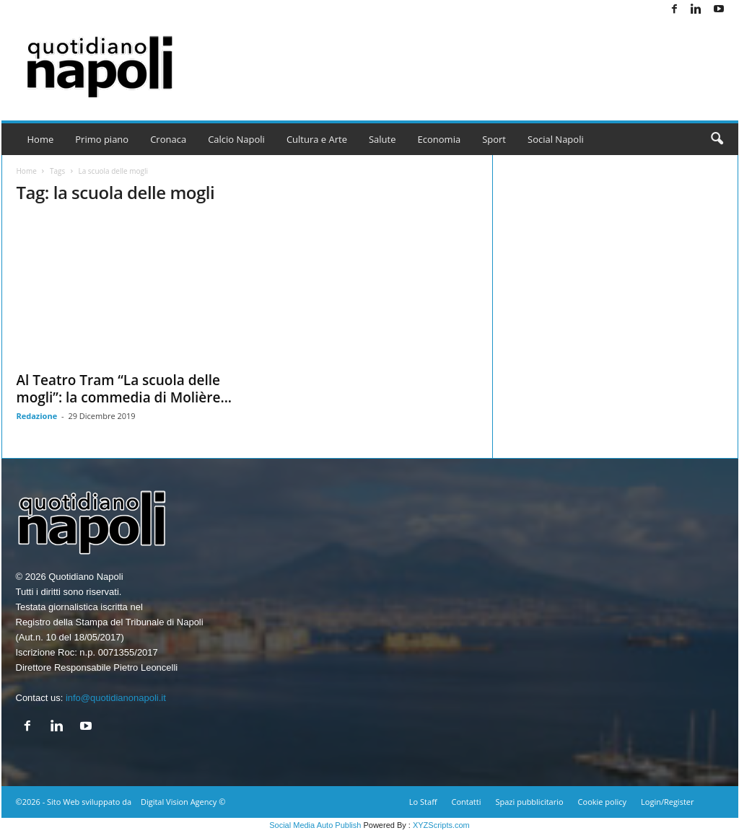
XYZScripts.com (441, 825)
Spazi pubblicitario (529, 801)
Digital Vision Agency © (183, 801)
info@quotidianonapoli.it (116, 697)
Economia (439, 139)
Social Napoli (556, 139)
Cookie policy (602, 801)
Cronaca (168, 139)
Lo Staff (423, 801)
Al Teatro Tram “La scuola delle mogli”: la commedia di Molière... (124, 389)
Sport (494, 139)
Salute (382, 139)
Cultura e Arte (317, 139)
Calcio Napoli (236, 139)
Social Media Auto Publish (315, 825)
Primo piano (101, 139)
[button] (717, 139)
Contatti (466, 801)
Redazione (37, 415)
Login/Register (667, 801)
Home (40, 139)
